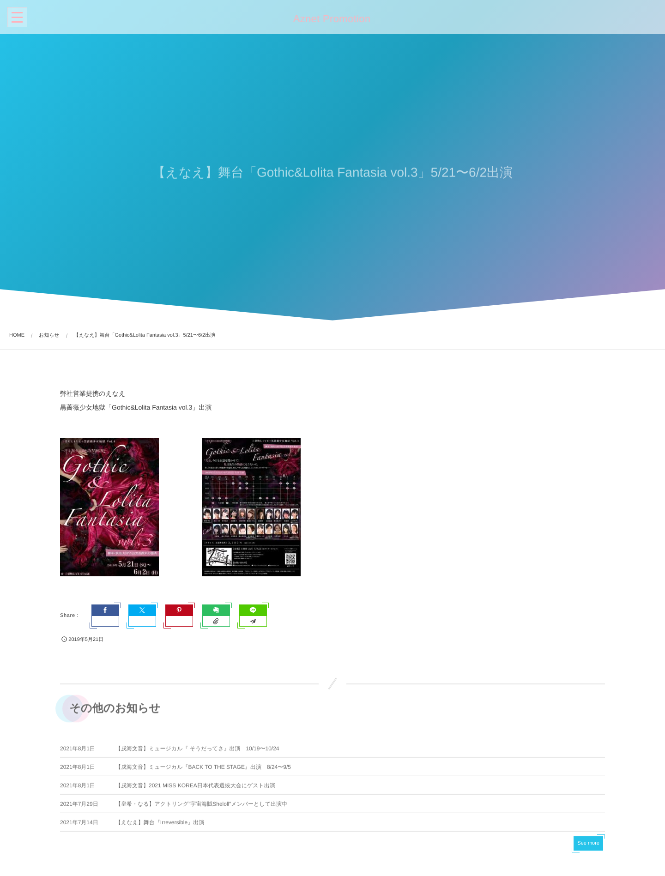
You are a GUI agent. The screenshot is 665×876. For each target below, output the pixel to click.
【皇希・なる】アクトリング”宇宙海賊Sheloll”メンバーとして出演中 (201, 806)
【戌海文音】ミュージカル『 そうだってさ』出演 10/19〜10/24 (197, 751)
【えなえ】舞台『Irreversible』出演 (159, 825)
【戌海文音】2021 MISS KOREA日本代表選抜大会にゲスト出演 (195, 788)
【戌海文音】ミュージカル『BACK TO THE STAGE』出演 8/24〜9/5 (203, 769)
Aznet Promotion (330, 19)
